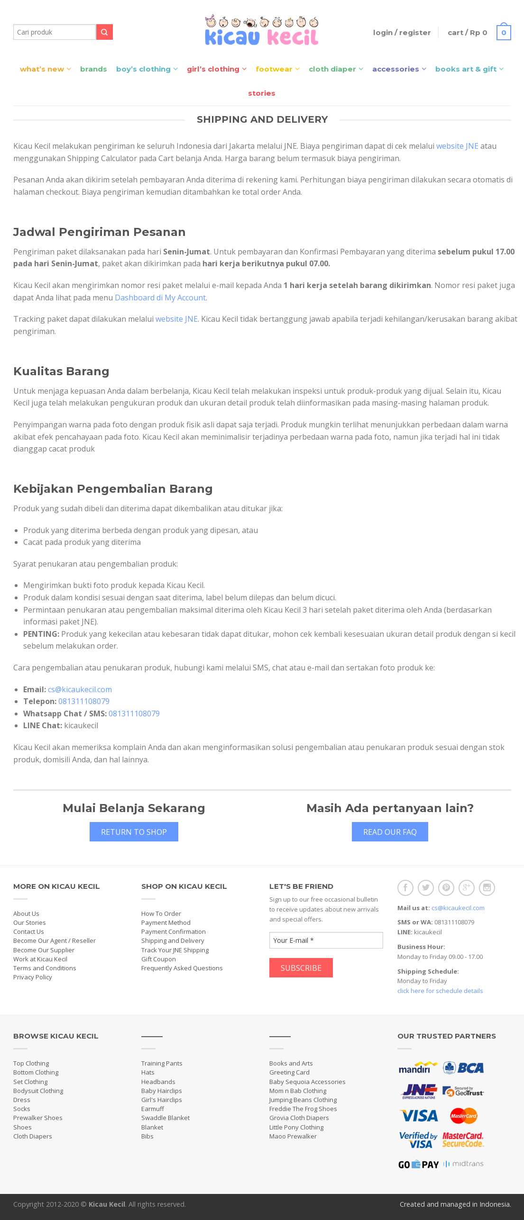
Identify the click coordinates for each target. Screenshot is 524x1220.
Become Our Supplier (43, 950)
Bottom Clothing (35, 1072)
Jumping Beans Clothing (303, 1099)
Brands (93, 68)
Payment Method (166, 922)
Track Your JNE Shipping (175, 950)
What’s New (42, 68)
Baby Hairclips (161, 1090)
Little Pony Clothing (296, 1127)
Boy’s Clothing (143, 68)
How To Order (161, 913)
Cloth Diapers (32, 1136)
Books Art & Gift (465, 68)
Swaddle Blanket (165, 1117)
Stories (262, 93)
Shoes (22, 1127)
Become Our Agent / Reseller (54, 940)
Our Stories (29, 922)
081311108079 (84, 701)
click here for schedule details (440, 990)
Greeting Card (289, 1072)
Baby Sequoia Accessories (307, 1081)
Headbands (158, 1081)
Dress (21, 1099)
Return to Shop (134, 832)
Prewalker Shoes (38, 1117)
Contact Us (28, 931)
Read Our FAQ (390, 832)
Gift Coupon (158, 959)
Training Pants (162, 1063)
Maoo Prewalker (293, 1136)
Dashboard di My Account (160, 297)
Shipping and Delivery (172, 940)
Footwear (274, 68)
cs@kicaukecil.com (80, 689)
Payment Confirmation (173, 931)
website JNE (457, 146)
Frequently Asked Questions (182, 968)
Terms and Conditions (44, 968)
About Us (26, 913)
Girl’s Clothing (213, 68)
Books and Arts (291, 1063)
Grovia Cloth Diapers (299, 1117)
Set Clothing (30, 1081)
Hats (148, 1072)
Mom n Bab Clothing (297, 1090)
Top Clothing (31, 1063)
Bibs (147, 1136)
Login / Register (402, 32)
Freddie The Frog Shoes (303, 1108)
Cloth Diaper (332, 68)
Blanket (152, 1127)
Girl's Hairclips (161, 1099)
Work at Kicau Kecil (40, 959)
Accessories (395, 68)
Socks (21, 1108)
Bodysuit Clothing (38, 1090)
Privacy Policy (32, 977)
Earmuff (152, 1108)
